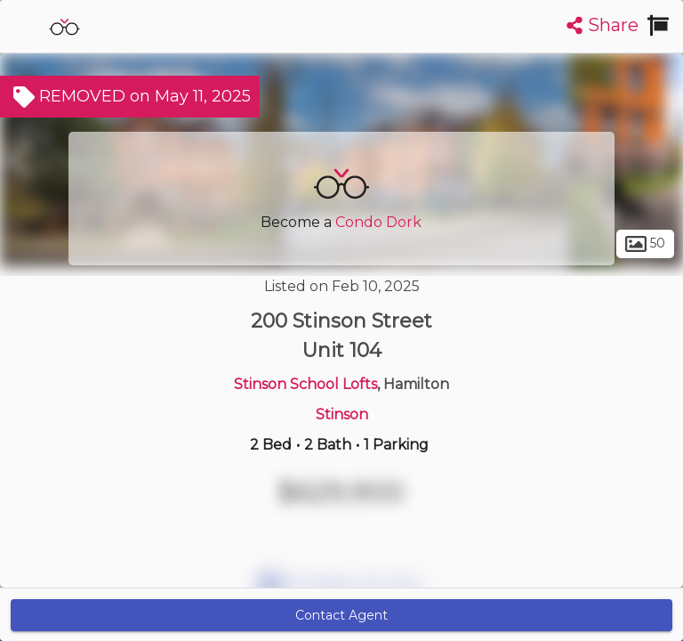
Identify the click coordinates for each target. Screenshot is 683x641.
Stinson (342, 414)
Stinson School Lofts (305, 384)
